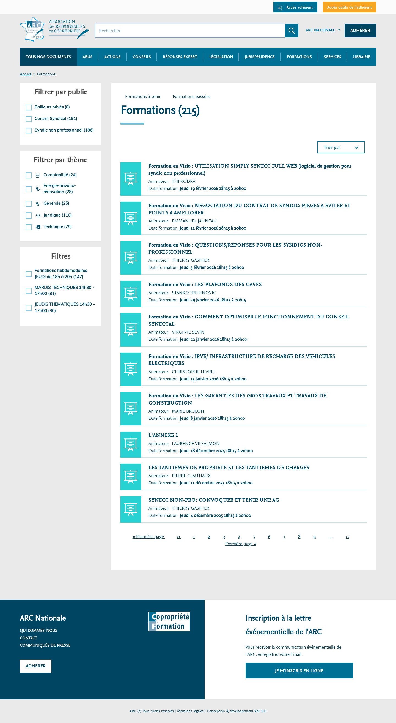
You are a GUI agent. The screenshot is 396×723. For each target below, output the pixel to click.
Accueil (26, 74)
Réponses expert (180, 56)
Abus (87, 56)
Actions (113, 56)
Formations (299, 56)
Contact (28, 637)
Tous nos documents (48, 56)
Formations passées (194, 97)
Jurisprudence (260, 56)
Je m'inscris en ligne (299, 670)
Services (332, 56)
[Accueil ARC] (54, 29)
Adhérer (360, 30)
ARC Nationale (320, 30)
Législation (221, 56)
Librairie (361, 56)
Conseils (142, 56)
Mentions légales (190, 711)
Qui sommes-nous (38, 630)
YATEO (260, 711)
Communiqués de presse (45, 645)
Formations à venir (143, 96)
